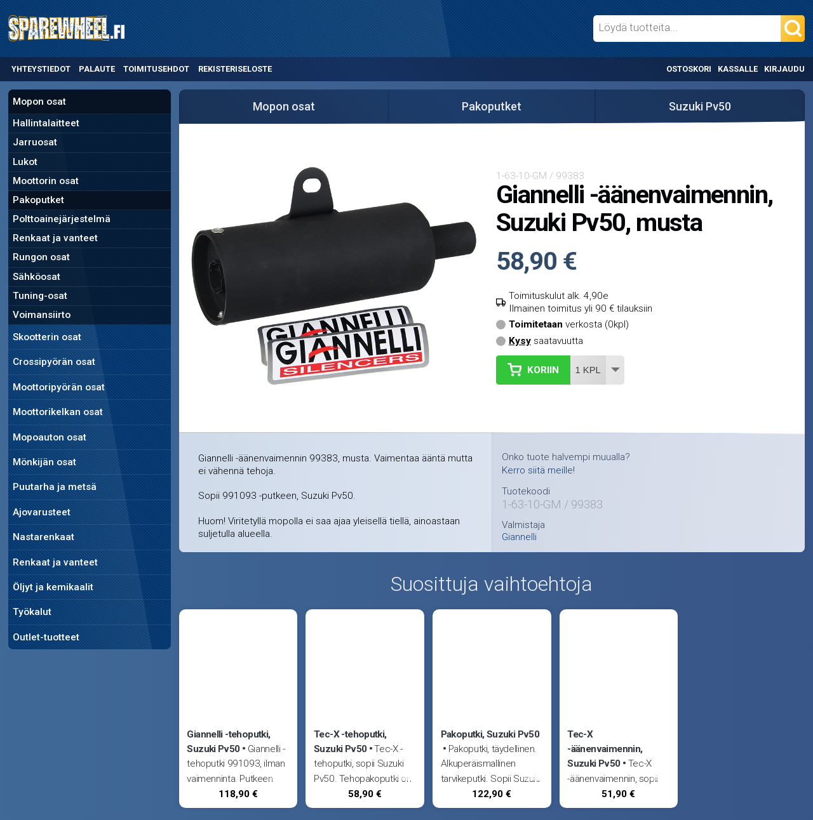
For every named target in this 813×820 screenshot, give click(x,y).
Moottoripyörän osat (59, 387)
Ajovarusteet (42, 512)
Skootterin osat (47, 337)
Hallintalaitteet (46, 123)
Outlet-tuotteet (46, 637)
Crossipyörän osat (54, 361)
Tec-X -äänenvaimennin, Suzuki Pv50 (604, 749)
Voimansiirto (42, 315)
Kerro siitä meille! (538, 470)
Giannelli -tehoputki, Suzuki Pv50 (228, 742)
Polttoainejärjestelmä (62, 219)
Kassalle (738, 69)
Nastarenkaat (43, 537)
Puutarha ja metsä (55, 487)
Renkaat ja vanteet (55, 238)
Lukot (25, 162)
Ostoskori (688, 69)
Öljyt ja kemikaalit (53, 587)
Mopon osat (39, 101)
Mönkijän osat (44, 462)
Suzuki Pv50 (700, 106)
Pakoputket (38, 200)
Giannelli (519, 537)
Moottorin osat (46, 181)
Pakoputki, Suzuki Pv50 (490, 734)
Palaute (97, 69)
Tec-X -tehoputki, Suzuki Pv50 (350, 742)
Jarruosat (35, 142)
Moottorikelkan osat (58, 412)
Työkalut (32, 612)
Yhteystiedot (41, 69)
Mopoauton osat (49, 437)
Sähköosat (36, 276)
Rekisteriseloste (235, 69)
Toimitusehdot (156, 69)
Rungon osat (41, 257)
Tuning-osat (40, 295)
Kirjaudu (784, 69)
